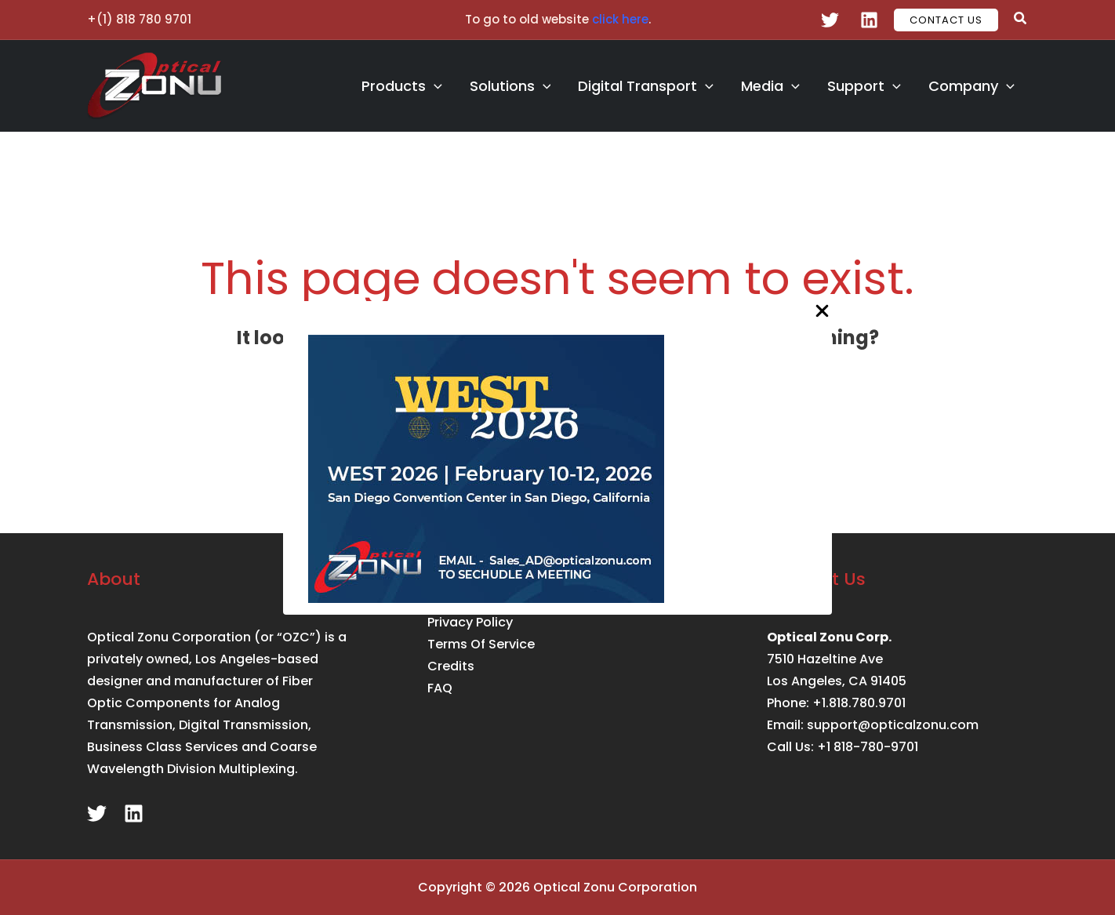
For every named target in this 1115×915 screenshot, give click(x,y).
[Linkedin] (869, 20)
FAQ (439, 688)
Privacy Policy (470, 622)
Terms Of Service (481, 644)
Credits (450, 666)
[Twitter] (830, 20)
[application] (455, 86)
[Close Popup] (822, 311)
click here (620, 19)
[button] (946, 20)
